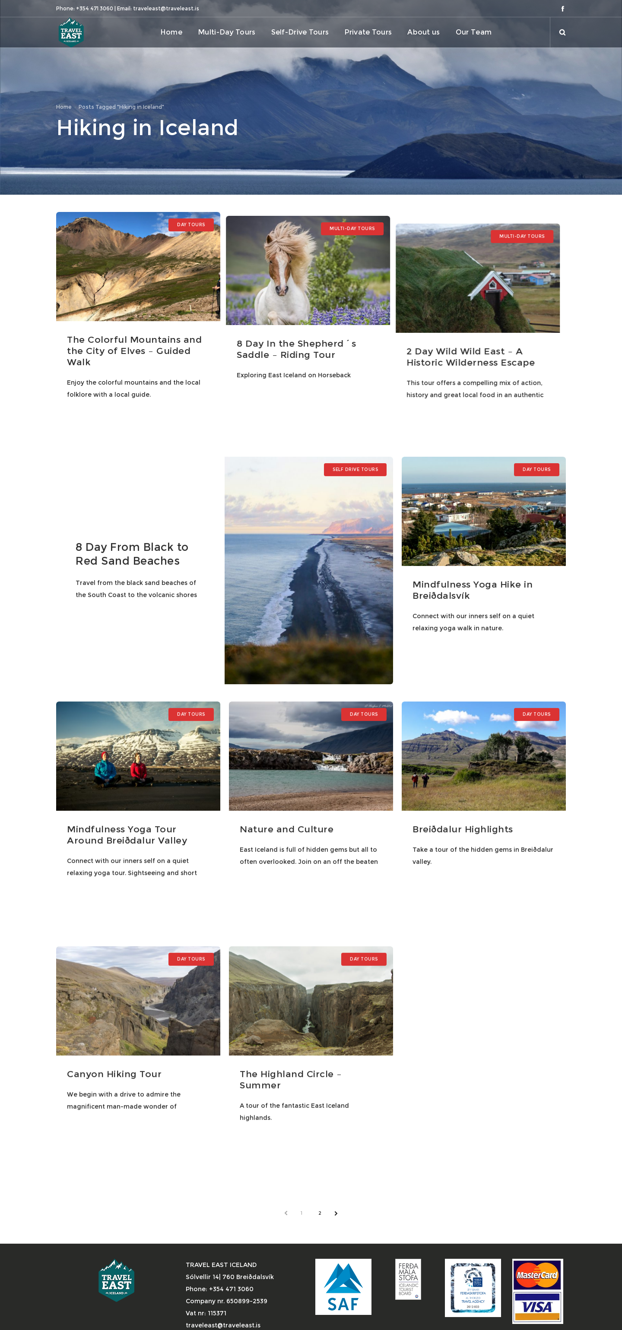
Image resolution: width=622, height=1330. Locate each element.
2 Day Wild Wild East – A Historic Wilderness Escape (474, 345)
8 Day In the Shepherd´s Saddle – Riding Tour (299, 345)
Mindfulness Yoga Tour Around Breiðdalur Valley (127, 835)
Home (64, 107)
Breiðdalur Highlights (462, 829)
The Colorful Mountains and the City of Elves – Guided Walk (134, 350)
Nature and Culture (286, 829)
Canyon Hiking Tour (114, 1073)
